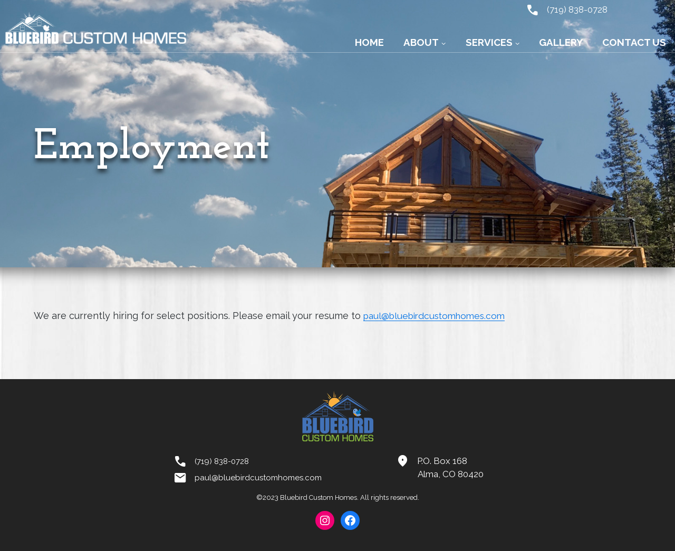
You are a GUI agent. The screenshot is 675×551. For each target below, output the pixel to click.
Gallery (561, 42)
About (421, 42)
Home (369, 42)
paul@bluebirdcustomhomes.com (438, 315)
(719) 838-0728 (565, 9)
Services (489, 42)
